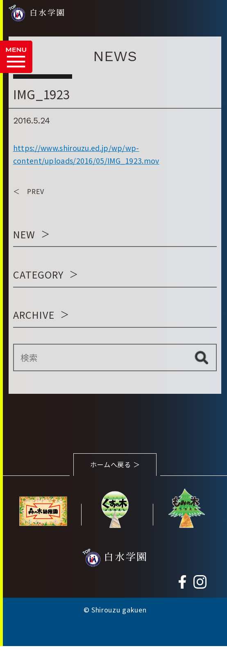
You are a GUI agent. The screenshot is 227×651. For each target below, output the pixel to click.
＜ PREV (28, 191)
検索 (201, 357)
